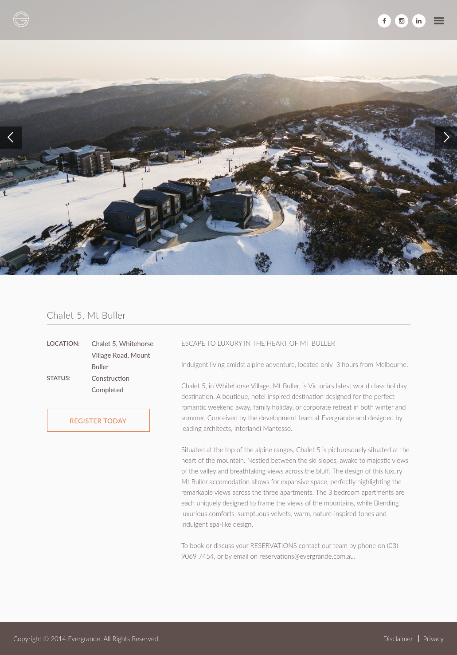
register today (98, 421)
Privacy (433, 638)
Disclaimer (398, 638)
